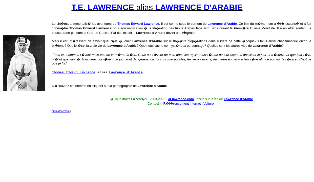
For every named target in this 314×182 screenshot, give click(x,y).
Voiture (208, 103)
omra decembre (61, 111)
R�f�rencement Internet (182, 103)
